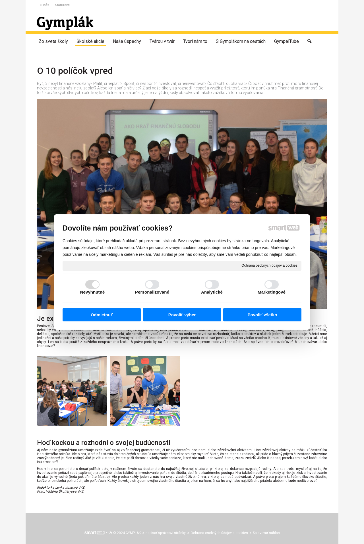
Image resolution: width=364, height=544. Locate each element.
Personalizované (152, 292)
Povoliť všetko (262, 314)
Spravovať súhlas (266, 533)
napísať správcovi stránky (166, 533)
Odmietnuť (102, 314)
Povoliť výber (182, 314)
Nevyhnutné (92, 292)
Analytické (212, 292)
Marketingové (272, 292)
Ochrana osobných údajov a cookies (269, 265)
